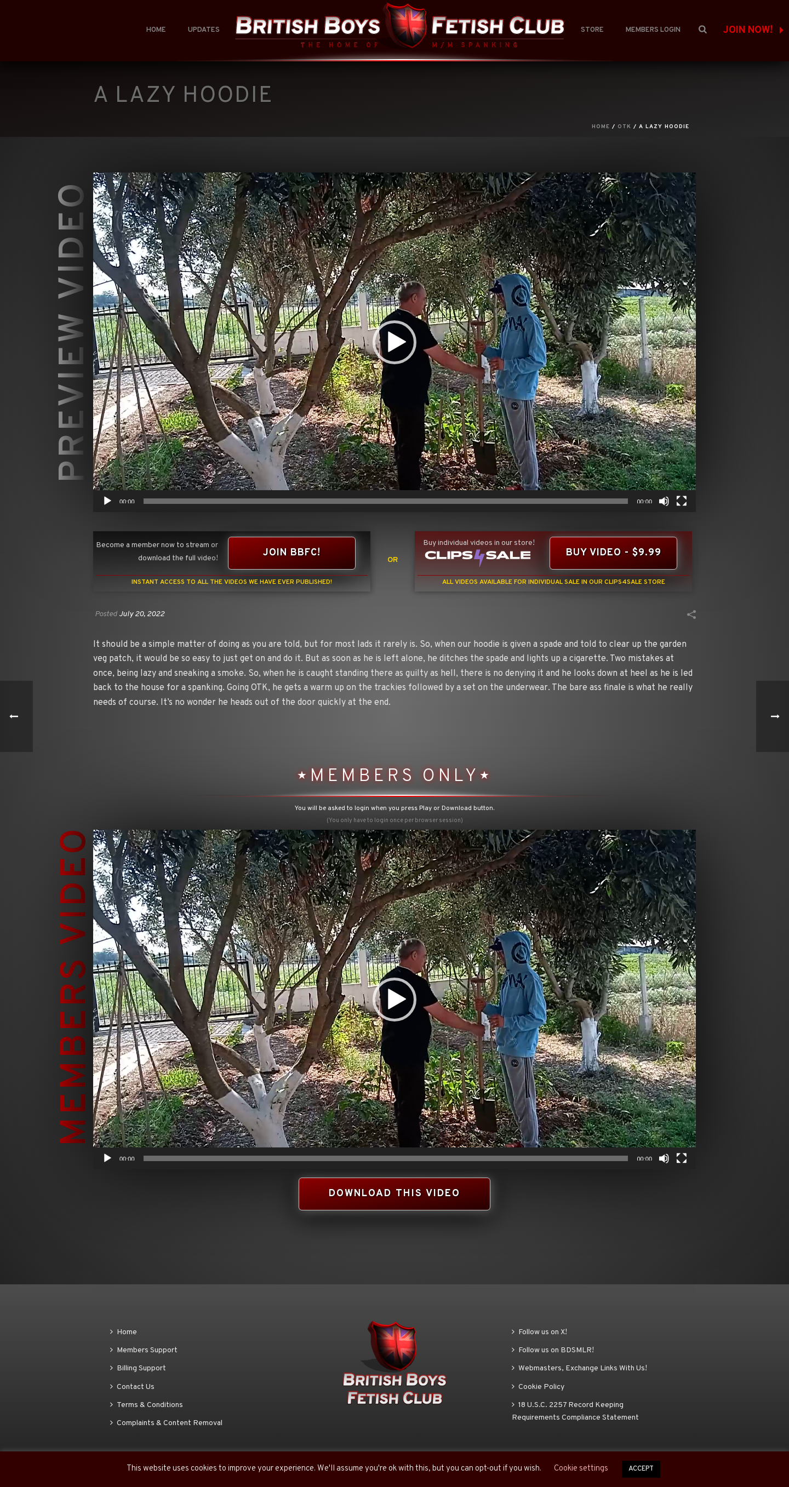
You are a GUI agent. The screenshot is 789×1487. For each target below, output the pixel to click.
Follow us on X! (539, 1332)
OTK (624, 126)
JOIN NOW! (753, 30)
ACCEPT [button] (641, 1469)
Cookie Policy (538, 1387)
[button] (394, 342)
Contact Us (132, 1387)
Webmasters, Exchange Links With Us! (579, 1368)
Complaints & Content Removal (166, 1423)
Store (592, 30)
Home (156, 30)
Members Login (653, 30)
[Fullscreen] (681, 501)
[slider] (386, 501)
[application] (394, 342)
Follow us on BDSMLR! (553, 1350)
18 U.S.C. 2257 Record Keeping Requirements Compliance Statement (575, 1411)
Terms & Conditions (146, 1405)
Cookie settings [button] (581, 1468)
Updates (204, 30)
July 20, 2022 (141, 614)
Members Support (144, 1350)
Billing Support (138, 1368)
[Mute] (664, 501)
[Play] (107, 501)
